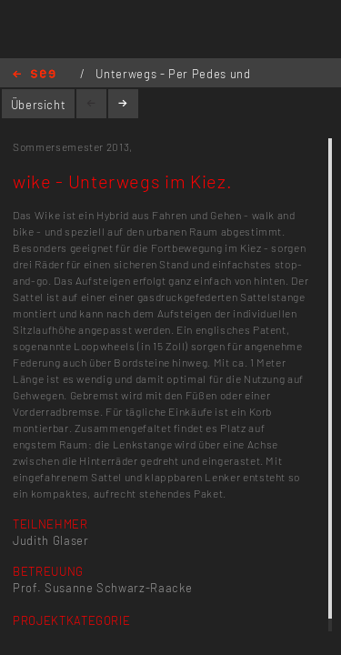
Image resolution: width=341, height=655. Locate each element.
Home (34, 75)
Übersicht (38, 104)
